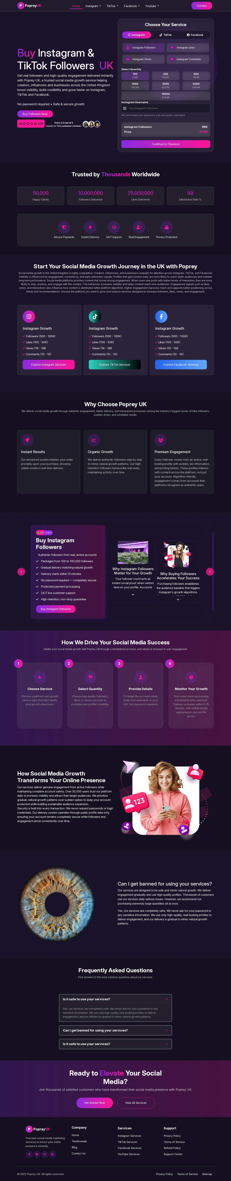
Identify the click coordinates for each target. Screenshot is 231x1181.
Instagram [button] (92, 6)
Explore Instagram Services (47, 364)
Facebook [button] (131, 6)
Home (76, 6)
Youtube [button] (151, 6)
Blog (74, 1147)
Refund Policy (172, 1147)
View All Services (137, 1102)
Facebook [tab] (195, 35)
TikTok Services (127, 1141)
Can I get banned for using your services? (95, 1029)
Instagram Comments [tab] (185, 59)
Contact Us (78, 1153)
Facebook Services (129, 1147)
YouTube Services (129, 1153)
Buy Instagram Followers (57, 608)
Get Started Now (93, 1102)
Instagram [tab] (136, 35)
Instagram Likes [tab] (182, 48)
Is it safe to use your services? (86, 998)
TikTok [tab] (166, 35)
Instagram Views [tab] (137, 59)
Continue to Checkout (166, 145)
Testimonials (79, 1140)
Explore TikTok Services (114, 364)
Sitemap (207, 1173)
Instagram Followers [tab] (139, 48)
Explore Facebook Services (181, 364)
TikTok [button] (111, 6)
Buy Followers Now (35, 113)
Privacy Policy (172, 1135)
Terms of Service (174, 1141)
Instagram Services (129, 1135)
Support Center (173, 1153)
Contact (202, 5)
